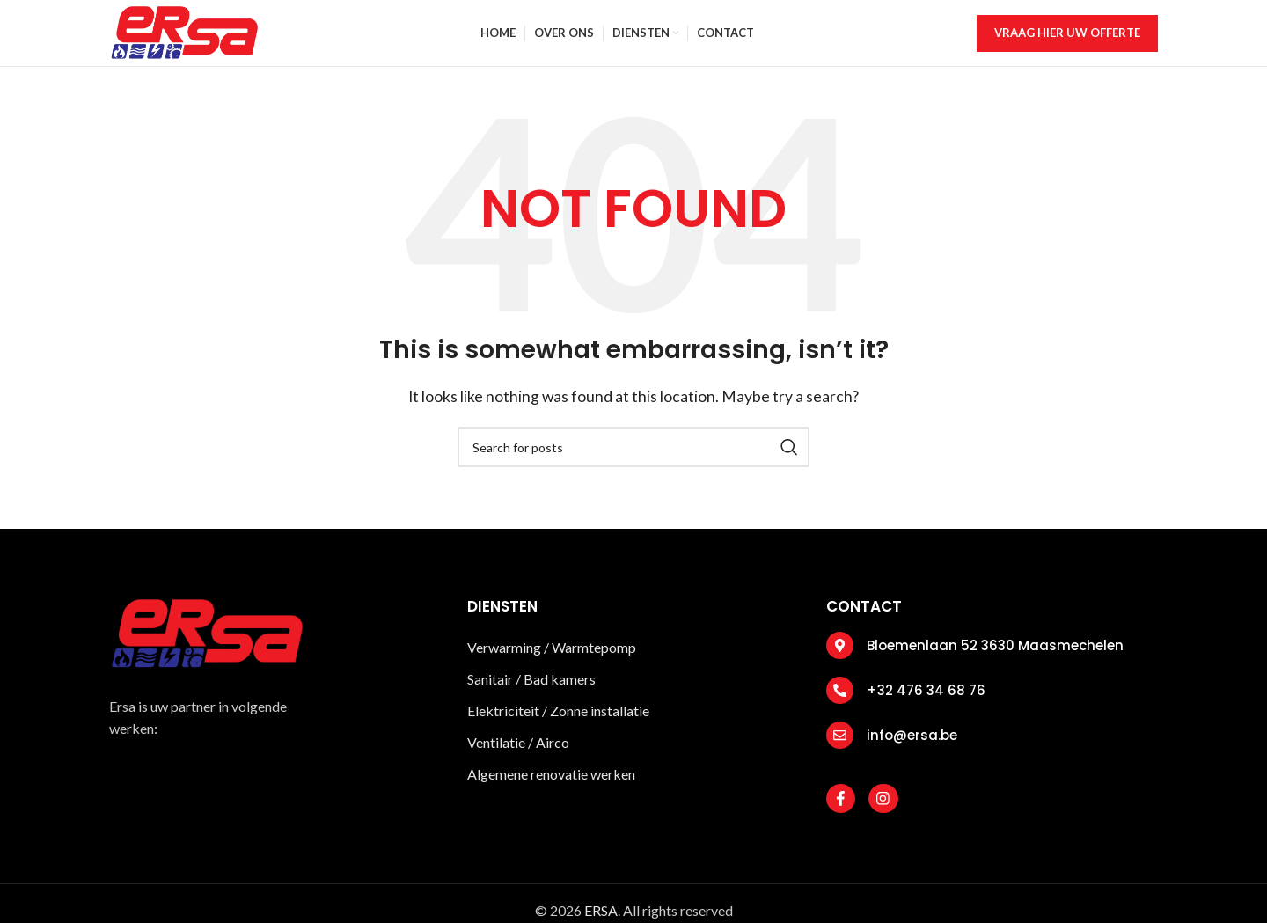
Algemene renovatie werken (551, 786)
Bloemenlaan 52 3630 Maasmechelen (995, 657)
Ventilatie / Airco (519, 754)
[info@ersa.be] (839, 747)
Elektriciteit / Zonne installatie (559, 722)
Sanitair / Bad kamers (532, 691)
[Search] (633, 459)
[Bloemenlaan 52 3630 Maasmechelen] (839, 657)
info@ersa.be (912, 747)
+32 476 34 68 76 (926, 702)
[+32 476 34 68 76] (839, 702)
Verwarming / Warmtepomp (551, 659)
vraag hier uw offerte (1067, 39)
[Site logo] (183, 37)
